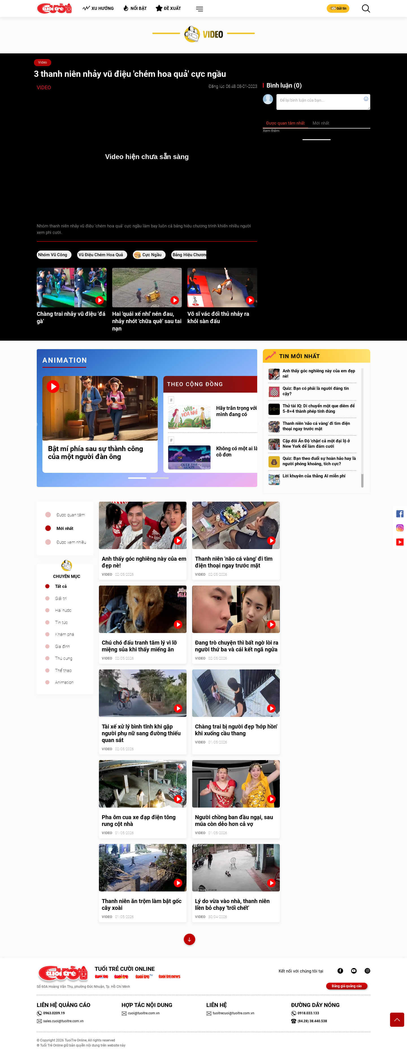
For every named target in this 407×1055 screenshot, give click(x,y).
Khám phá (64, 634)
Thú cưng (63, 658)
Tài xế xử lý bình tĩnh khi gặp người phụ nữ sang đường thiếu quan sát (141, 733)
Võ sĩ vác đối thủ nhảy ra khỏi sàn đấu (218, 317)
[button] (198, 9)
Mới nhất (65, 528)
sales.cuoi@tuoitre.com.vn (60, 1021)
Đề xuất (168, 8)
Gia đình (62, 646)
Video (42, 62)
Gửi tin (338, 8)
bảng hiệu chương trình (196, 254)
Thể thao (63, 670)
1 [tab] (137, 478)
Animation (64, 682)
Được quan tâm (71, 514)
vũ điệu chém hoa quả (101, 254)
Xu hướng (98, 8)
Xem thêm (271, 131)
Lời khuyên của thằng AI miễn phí (314, 475)
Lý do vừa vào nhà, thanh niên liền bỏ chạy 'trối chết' (232, 904)
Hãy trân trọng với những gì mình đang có (247, 411)
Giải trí (61, 598)
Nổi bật (135, 8)
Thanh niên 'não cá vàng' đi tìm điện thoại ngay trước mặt (316, 426)
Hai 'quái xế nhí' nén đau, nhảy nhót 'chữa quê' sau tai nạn (146, 321)
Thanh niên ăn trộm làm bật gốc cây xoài (141, 904)
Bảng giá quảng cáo (347, 986)
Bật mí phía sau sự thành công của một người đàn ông (95, 453)
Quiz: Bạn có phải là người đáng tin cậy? (316, 391)
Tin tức (61, 622)
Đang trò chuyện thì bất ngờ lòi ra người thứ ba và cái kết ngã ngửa (236, 646)
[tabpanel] (100, 424)
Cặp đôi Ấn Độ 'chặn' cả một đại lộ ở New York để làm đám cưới (316, 443)
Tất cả (61, 586)
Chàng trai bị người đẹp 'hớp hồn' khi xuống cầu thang (236, 730)
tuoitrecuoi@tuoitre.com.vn (230, 1013)
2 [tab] (159, 478)
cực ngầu (151, 254)
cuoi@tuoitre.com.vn (141, 1013)
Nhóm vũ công (52, 254)
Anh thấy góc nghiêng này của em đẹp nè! (319, 373)
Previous (35, 424)
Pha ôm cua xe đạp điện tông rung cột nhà (139, 820)
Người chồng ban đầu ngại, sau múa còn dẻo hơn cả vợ (234, 820)
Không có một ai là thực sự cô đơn (246, 451)
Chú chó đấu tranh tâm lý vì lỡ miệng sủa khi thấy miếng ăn (139, 646)
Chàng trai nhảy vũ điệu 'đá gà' (71, 317)
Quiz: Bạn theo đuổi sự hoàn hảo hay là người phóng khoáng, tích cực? (319, 461)
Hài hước (63, 610)
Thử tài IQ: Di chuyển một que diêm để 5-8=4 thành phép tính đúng (319, 408)
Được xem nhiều (71, 542)
